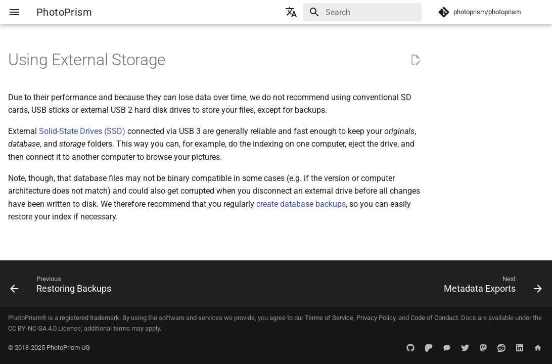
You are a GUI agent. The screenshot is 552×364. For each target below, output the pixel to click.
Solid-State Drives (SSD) (82, 131)
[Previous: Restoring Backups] (63, 286)
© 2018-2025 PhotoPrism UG (49, 347)
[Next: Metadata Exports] (490, 286)
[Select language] (291, 12)
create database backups (301, 204)
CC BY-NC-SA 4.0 (32, 328)
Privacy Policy (375, 318)
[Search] (362, 12)
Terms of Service (329, 318)
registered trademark (89, 318)
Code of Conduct (434, 318)
